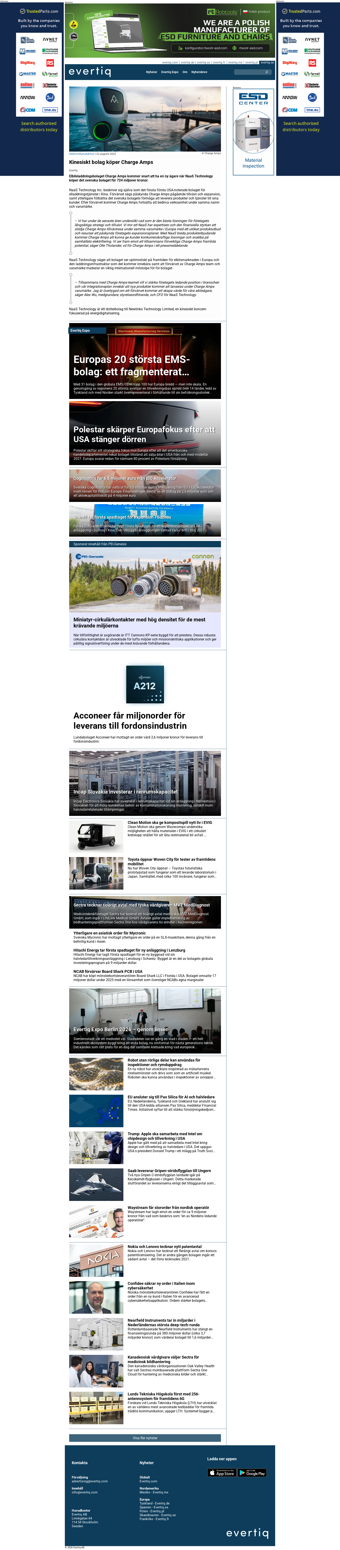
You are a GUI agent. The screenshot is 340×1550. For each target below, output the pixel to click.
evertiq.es (203, 62)
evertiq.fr (219, 62)
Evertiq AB (90, 72)
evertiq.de (187, 62)
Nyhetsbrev (199, 72)
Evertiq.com (148, 1481)
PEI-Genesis (117, 544)
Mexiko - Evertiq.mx (154, 1492)
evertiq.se (267, 62)
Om (185, 72)
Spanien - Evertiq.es (154, 1507)
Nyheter (152, 72)
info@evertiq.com (84, 1492)
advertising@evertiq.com (90, 1481)
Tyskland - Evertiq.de (154, 1503)
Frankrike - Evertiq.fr (154, 1519)
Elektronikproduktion (82, 153)
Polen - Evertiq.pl (152, 1511)
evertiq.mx (235, 62)
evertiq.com (169, 62)
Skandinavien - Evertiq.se (158, 1515)
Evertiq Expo (169, 72)
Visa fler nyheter (145, 1438)
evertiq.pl (251, 62)
